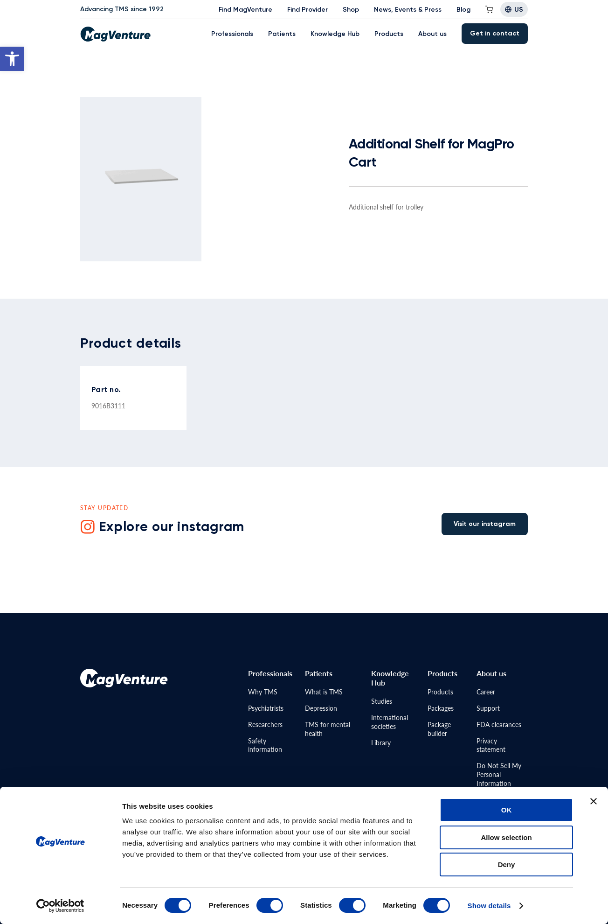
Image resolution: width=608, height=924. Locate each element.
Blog (463, 10)
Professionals (232, 34)
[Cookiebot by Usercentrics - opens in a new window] (60, 906)
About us (432, 34)
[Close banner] (593, 801)
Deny (506, 864)
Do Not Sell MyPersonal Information (499, 774)
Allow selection (506, 837)
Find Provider (307, 10)
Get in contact (494, 33)
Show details (489, 906)
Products (388, 34)
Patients (282, 34)
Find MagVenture (245, 10)
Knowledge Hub (335, 34)
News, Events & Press (408, 10)
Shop (351, 10)
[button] (12, 59)
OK (506, 810)
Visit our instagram (485, 524)
